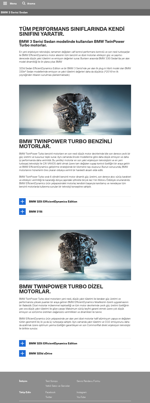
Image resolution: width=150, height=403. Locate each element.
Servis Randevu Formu (88, 381)
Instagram (82, 392)
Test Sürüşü (51, 381)
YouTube (81, 397)
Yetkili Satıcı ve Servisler (57, 385)
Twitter (48, 397)
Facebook (50, 392)
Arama (31, 3)
